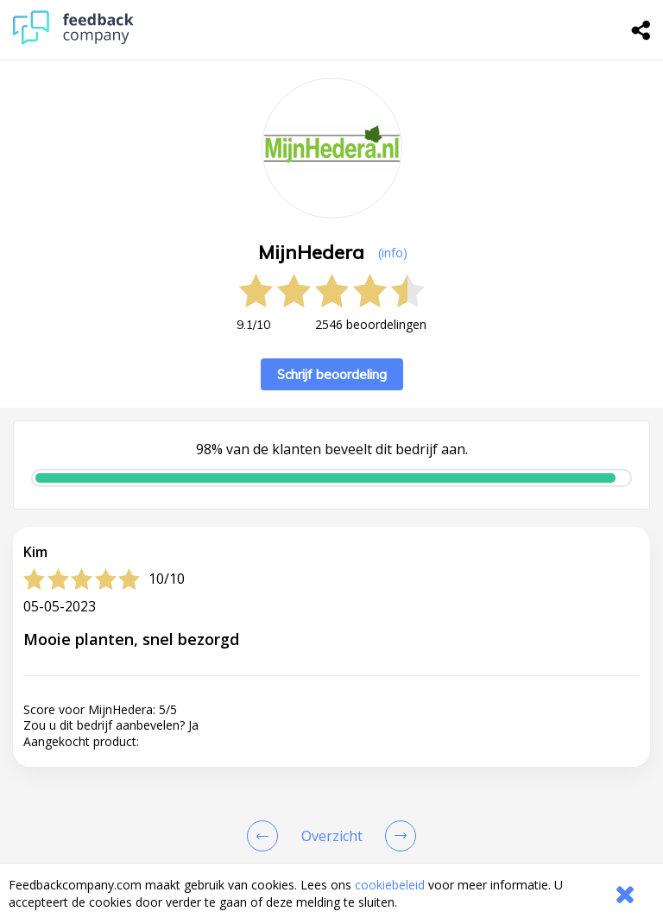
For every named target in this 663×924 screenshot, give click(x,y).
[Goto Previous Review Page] (266, 835)
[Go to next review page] (397, 835)
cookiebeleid (390, 885)
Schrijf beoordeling (332, 374)
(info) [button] (392, 252)
